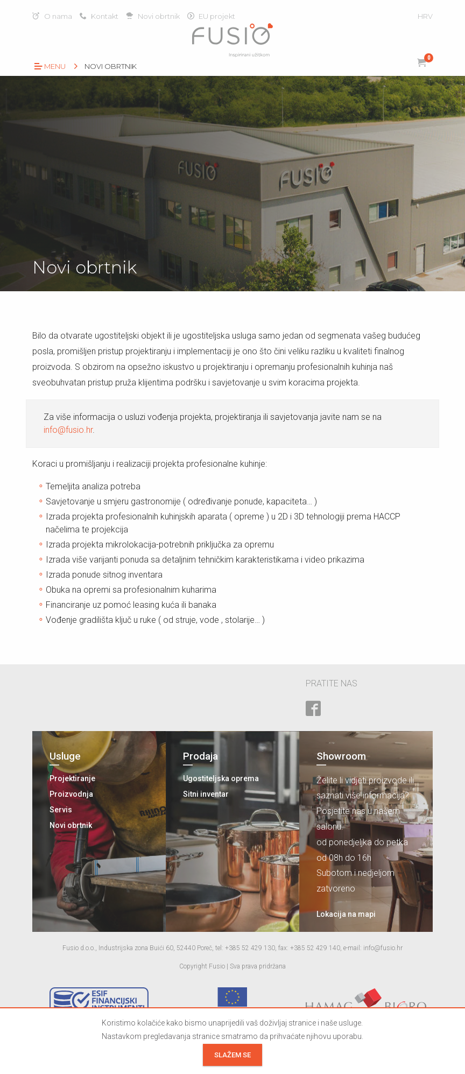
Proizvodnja (71, 794)
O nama (52, 16)
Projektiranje (72, 778)
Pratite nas (331, 683)
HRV (425, 16)
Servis (61, 809)
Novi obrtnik (153, 16)
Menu (50, 66)
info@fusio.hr (68, 430)
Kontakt (99, 16)
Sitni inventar (206, 794)
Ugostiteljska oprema (221, 778)
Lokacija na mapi (346, 914)
